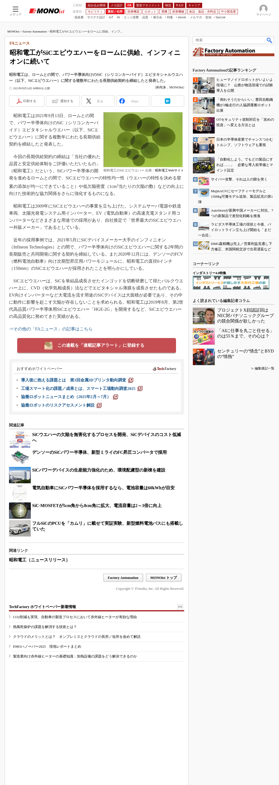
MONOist (13, 31)
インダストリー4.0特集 (209, 273)
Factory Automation (35, 31)
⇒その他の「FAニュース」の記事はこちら (51, 329)
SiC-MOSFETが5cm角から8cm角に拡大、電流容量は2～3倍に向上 (97, 505)
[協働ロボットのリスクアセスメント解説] (61, 405)
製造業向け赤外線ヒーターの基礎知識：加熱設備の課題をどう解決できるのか (75, 656)
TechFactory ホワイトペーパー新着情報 (42, 607)
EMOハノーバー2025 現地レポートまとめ (47, 646)
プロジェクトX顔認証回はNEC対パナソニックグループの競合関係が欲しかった (245, 315)
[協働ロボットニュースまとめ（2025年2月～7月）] (69, 397)
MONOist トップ (163, 578)
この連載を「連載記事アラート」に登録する (100, 345)
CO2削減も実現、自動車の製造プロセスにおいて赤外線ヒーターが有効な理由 (75, 617)
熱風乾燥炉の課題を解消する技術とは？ (45, 627)
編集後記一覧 (264, 368)
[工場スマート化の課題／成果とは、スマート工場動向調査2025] (81, 388)
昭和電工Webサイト (169, 170)
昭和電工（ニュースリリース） (39, 560)
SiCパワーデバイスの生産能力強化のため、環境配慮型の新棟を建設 (98, 470)
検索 (270, 40)
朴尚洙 (161, 87)
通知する (66, 101)
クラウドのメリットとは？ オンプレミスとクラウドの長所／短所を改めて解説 (77, 637)
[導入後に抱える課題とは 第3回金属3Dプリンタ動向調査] (77, 380)
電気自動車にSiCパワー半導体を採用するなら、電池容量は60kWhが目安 (103, 487)
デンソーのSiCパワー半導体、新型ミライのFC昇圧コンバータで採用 (99, 452)
